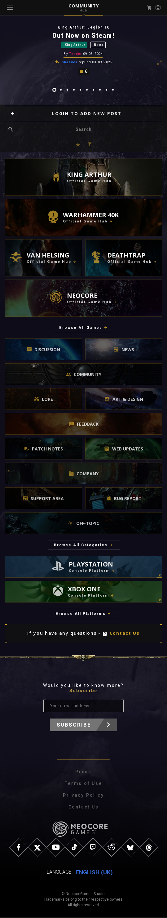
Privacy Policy (83, 796)
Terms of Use (83, 784)
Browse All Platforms (80, 614)
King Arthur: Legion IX (83, 27)
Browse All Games (80, 329)
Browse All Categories (81, 546)
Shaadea (69, 63)
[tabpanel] (83, 50)
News (98, 45)
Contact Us (125, 634)
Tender (75, 54)
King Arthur (75, 45)
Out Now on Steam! (83, 35)
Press (83, 772)
